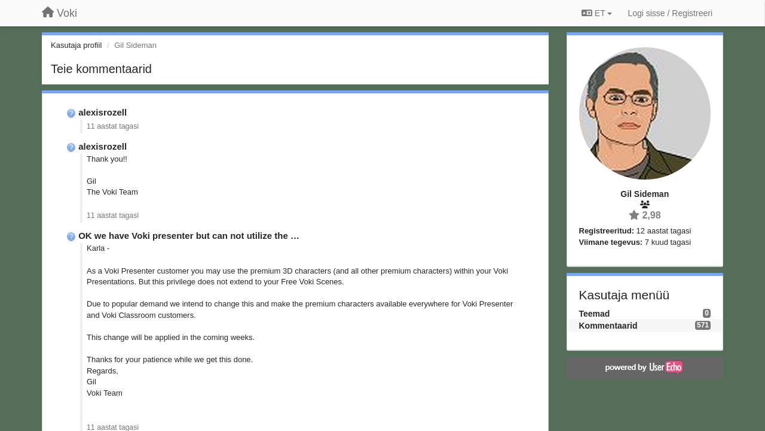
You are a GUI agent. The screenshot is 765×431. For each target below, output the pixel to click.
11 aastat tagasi (113, 126)
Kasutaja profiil (76, 45)
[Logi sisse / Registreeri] (670, 13)
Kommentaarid (608, 325)
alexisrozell (102, 112)
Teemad (594, 313)
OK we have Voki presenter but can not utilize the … (188, 235)
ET (597, 13)
